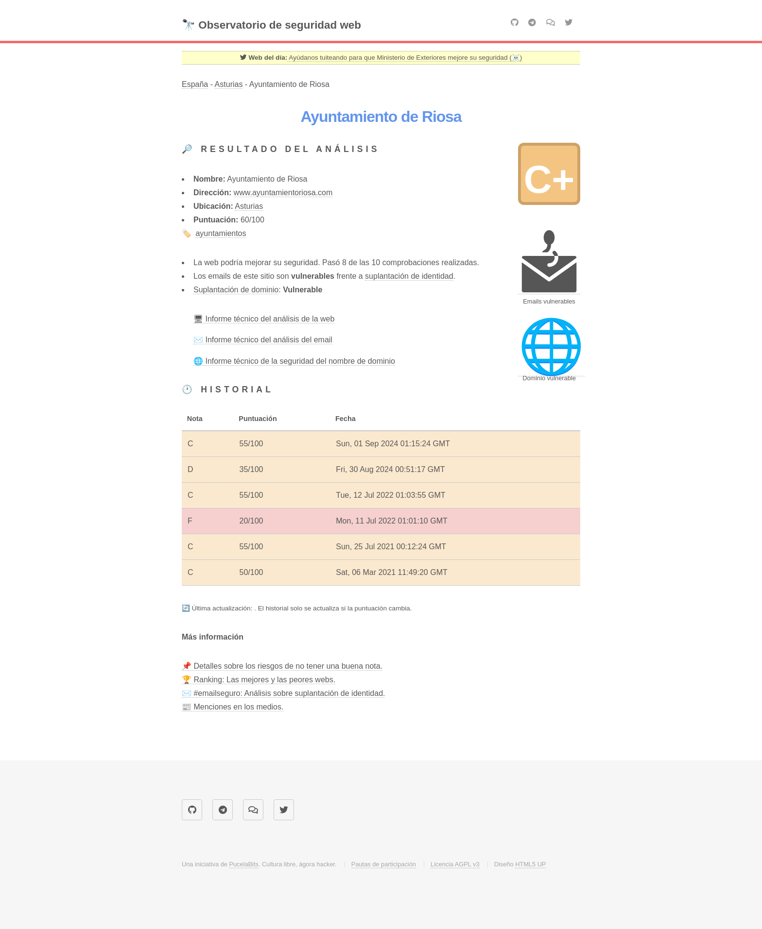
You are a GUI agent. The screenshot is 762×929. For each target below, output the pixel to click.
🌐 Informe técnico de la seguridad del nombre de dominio (294, 361)
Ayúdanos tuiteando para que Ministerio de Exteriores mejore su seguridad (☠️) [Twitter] (404, 57)
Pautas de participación (383, 864)
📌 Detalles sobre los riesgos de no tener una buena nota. (282, 666)
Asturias (229, 84)
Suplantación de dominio (235, 290)
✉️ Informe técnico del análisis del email (262, 340)
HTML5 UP (530, 864)
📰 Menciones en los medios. (232, 707)
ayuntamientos (220, 233)
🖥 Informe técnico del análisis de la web (263, 319)
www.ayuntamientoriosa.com (283, 192)
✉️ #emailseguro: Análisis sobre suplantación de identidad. (283, 693)
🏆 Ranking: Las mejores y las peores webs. (258, 680)
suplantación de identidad (409, 276)
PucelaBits (243, 864)
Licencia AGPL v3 (455, 864)
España (195, 84)
